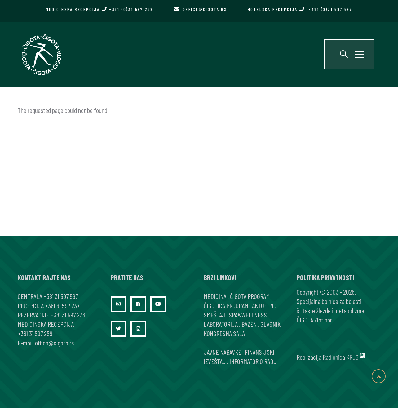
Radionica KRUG (341, 357)
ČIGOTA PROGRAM (250, 296)
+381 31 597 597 (60, 296)
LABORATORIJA (221, 324)
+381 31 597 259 (35, 333)
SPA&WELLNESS (248, 315)
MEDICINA (215, 296)
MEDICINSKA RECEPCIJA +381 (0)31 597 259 (99, 9)
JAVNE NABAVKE (222, 352)
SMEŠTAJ (214, 315)
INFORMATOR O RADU (252, 361)
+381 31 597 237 (62, 305)
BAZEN (249, 324)
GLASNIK (270, 324)
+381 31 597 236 (68, 315)
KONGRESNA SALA (224, 333)
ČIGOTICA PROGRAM (226, 305)
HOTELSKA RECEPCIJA (300, 9)
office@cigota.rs (205, 9)
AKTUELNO (264, 305)
